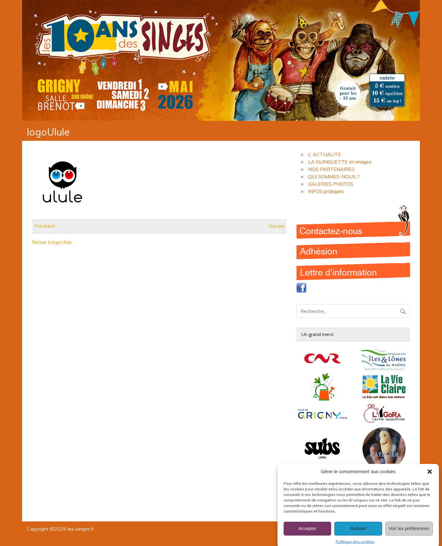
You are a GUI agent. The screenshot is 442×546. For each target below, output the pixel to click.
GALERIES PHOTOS (330, 184)
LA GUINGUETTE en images (339, 162)
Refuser (358, 534)
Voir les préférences (409, 534)
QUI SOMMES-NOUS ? (333, 176)
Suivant (276, 226)
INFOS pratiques (326, 191)
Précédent (45, 226)
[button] (430, 477)
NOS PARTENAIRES (331, 169)
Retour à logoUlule (52, 242)
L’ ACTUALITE (324, 154)
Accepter (307, 534)
